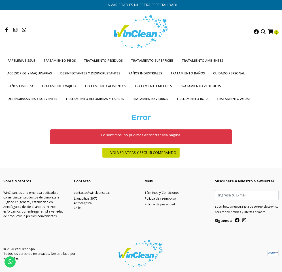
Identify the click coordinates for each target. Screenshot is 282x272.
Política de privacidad (159, 204)
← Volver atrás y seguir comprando (141, 152)
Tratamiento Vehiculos (200, 86)
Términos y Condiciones (161, 192)
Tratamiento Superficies (152, 60)
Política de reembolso (160, 198)
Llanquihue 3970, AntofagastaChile (86, 203)
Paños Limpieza (20, 86)
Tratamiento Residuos (103, 60)
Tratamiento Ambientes (202, 60)
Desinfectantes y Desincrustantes (90, 73)
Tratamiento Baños (187, 73)
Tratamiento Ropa (192, 99)
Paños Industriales (145, 73)
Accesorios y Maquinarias (29, 73)
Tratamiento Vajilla (59, 86)
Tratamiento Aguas (233, 99)
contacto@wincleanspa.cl (92, 192)
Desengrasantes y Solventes (32, 99)
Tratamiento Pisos (59, 60)
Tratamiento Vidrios (150, 99)
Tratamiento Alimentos (105, 86)
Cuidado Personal (229, 73)
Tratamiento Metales (153, 86)
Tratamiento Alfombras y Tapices (95, 99)
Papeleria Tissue (21, 60)
